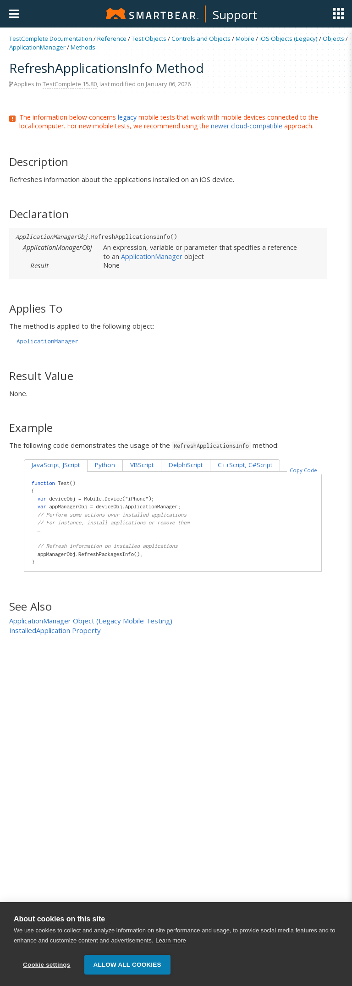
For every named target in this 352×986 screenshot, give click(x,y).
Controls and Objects (201, 38)
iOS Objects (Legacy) (288, 38)
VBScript (142, 465)
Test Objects (149, 38)
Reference (111, 38)
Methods (83, 47)
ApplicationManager (37, 47)
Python (105, 465)
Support (235, 14)
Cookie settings (47, 965)
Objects (333, 38)
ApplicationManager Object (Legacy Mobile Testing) (90, 620)
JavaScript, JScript (56, 465)
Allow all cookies (127, 965)
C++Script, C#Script (245, 465)
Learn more (170, 940)
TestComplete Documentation (50, 38)
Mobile (245, 38)
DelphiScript (186, 465)
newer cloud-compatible (246, 125)
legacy (127, 117)
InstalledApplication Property (55, 630)
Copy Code (303, 470)
